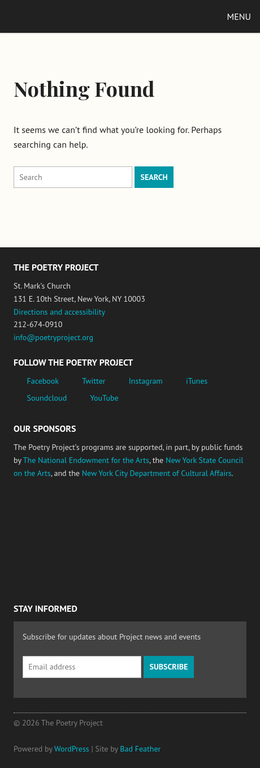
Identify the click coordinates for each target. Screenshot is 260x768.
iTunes (196, 381)
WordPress (71, 749)
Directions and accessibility (59, 312)
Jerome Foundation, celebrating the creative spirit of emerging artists (118, 515)
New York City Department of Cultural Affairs (157, 473)
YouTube (104, 398)
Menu (239, 16)
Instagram (146, 381)
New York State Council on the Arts (179, 515)
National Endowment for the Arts (45, 515)
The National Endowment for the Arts (86, 460)
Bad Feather (140, 749)
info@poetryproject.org (53, 337)
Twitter (93, 381)
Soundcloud (47, 398)
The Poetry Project (61, 16)
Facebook (43, 381)
